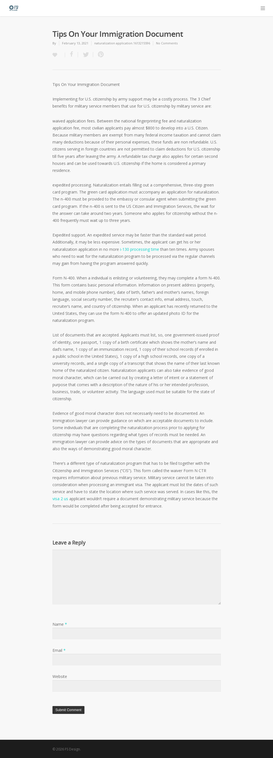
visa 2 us (60, 498)
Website (59, 676)
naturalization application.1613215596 (122, 43)
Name (59, 624)
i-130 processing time (139, 249)
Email (59, 650)
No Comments (167, 43)
